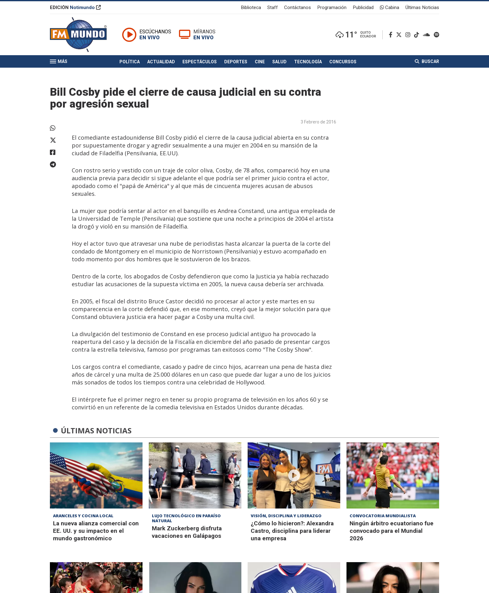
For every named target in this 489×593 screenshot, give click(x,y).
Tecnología (308, 61)
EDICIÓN (75, 7)
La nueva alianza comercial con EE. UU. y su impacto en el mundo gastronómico (96, 531)
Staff (272, 7)
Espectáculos (199, 61)
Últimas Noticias (422, 7)
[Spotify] (436, 34)
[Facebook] (392, 34)
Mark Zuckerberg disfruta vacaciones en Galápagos (187, 532)
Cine (260, 61)
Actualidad (161, 61)
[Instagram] (409, 34)
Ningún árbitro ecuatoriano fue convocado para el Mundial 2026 (391, 531)
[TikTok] (418, 34)
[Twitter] (400, 34)
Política (129, 61)
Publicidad (363, 7)
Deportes (235, 61)
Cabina (389, 7)
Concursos (342, 61)
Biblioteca (251, 7)
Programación (331, 7)
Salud (279, 61)
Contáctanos (297, 7)
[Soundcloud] (428, 34)
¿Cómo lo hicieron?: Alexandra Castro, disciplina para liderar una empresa (292, 531)
